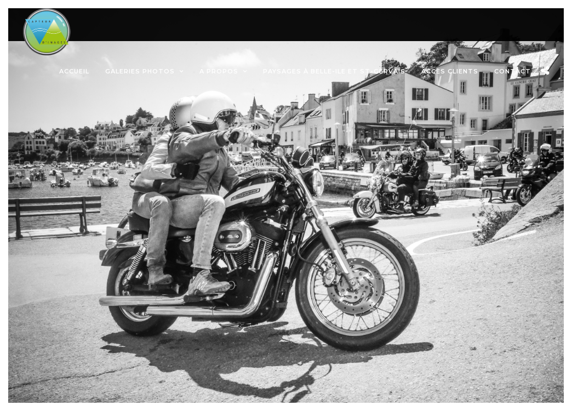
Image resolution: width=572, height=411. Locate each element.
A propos (218, 71)
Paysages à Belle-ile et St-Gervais (334, 71)
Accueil (74, 71)
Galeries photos (140, 71)
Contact (512, 71)
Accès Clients (449, 71)
